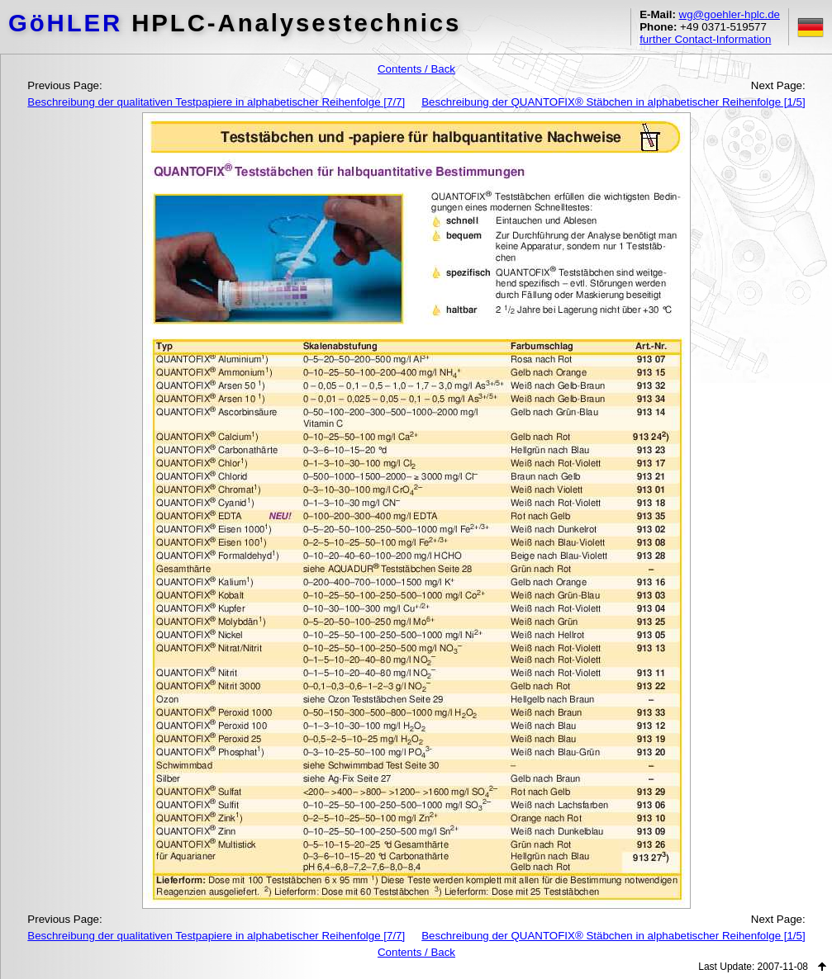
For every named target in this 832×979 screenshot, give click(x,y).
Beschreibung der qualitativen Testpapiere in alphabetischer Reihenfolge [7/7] (216, 102)
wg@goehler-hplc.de (729, 14)
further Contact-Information (705, 39)
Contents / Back (416, 69)
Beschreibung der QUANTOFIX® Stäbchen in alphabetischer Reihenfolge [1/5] (613, 102)
